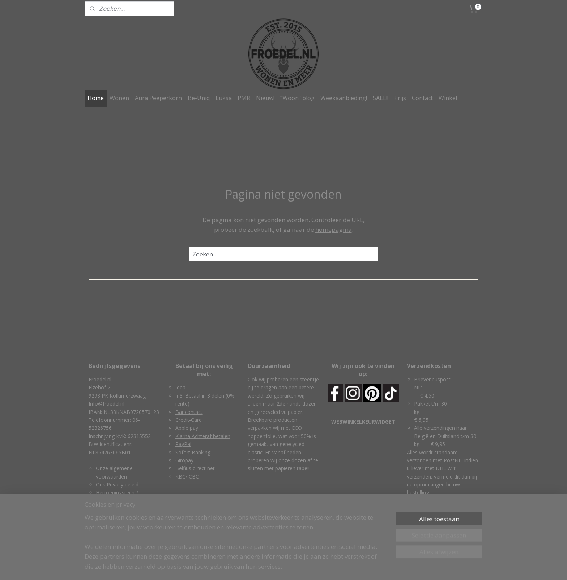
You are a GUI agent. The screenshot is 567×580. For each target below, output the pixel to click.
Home (96, 98)
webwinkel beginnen (295, 567)
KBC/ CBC (187, 476)
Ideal (181, 387)
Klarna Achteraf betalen (202, 436)
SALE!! (380, 98)
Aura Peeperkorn (158, 98)
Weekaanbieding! (343, 98)
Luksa (224, 98)
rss (267, 567)
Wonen (119, 98)
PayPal (183, 444)
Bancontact (188, 411)
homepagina (333, 229)
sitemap (252, 567)
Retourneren (110, 517)
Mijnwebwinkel (358, 567)
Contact (422, 98)
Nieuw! (265, 98)
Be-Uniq (199, 98)
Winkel (448, 98)
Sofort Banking (192, 452)
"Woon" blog (297, 98)
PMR (244, 98)
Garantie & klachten (119, 508)
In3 (179, 395)
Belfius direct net (195, 468)
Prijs (400, 98)
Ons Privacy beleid (117, 484)
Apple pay (186, 427)
